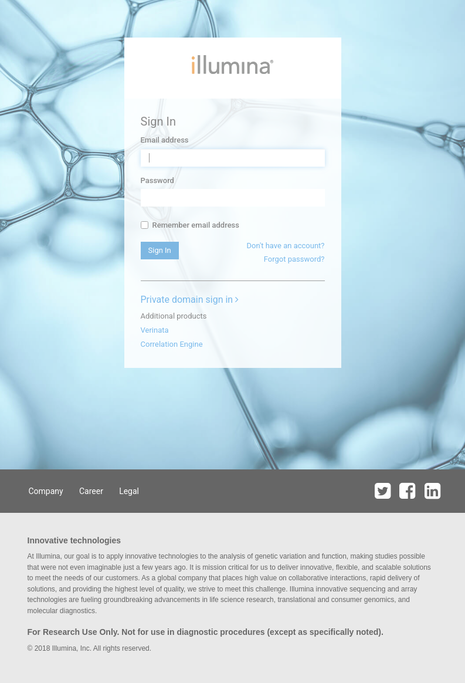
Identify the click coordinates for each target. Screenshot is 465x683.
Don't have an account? (285, 245)
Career (91, 491)
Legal (129, 491)
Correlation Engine (172, 344)
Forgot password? (294, 259)
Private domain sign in (190, 299)
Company (46, 491)
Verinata (155, 330)
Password (157, 180)
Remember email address (190, 225)
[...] (144, 225)
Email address (165, 140)
